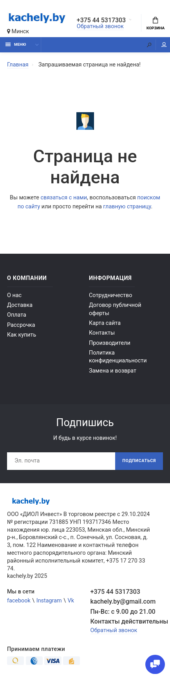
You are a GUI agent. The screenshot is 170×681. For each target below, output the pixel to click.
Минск (18, 31)
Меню (15, 44)
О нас (14, 295)
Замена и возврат (112, 370)
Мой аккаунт (164, 44)
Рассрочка (21, 325)
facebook (19, 600)
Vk (71, 600)
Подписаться (139, 460)
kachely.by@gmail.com (123, 601)
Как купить (21, 335)
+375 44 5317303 (102, 20)
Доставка (20, 305)
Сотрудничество (110, 295)
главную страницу (127, 206)
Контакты (102, 333)
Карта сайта (105, 323)
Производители (109, 343)
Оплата (16, 315)
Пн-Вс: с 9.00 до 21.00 (123, 611)
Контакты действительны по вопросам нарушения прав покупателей (126, 621)
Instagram (49, 600)
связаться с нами (63, 197)
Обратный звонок (100, 26)
